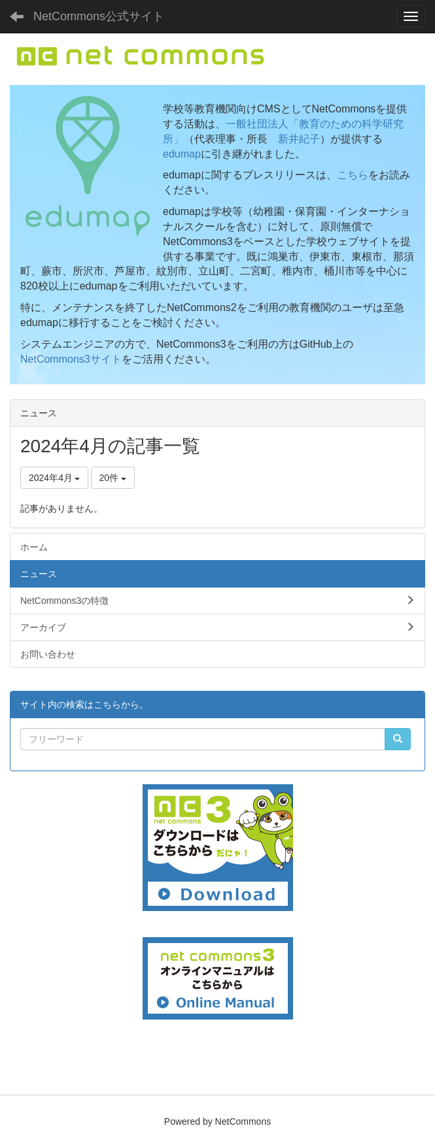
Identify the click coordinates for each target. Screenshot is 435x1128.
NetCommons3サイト (71, 359)
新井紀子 (299, 138)
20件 (112, 478)
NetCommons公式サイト (98, 16)
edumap (182, 153)
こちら (352, 174)
